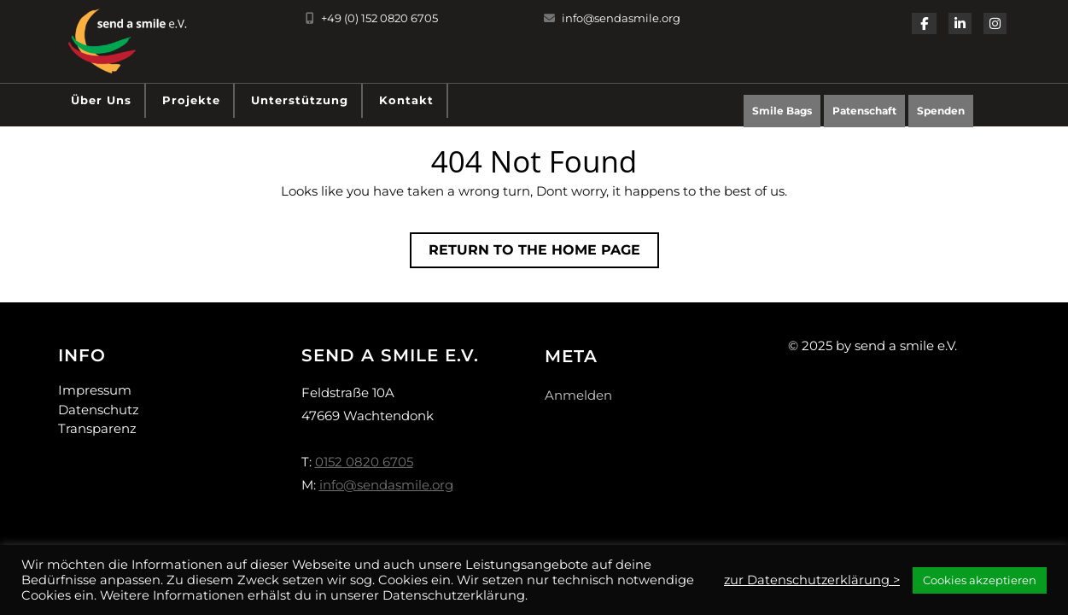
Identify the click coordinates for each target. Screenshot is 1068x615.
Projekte (191, 100)
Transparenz (97, 428)
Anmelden (578, 395)
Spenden (945, 114)
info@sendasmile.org (612, 18)
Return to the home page (544, 253)
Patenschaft (864, 110)
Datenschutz (98, 409)
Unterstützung (299, 100)
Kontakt (406, 100)
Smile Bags (782, 110)
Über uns (101, 100)
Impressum (94, 390)
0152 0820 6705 (364, 462)
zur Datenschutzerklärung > (812, 580)
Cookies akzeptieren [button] (979, 580)
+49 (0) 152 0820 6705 (372, 18)
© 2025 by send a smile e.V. (872, 345)
